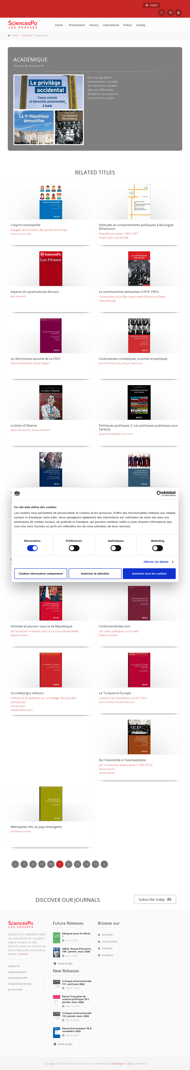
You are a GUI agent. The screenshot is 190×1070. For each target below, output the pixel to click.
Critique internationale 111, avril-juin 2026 (76, 982)
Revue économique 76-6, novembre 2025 (77, 1030)
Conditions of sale (20, 984)
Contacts (14, 966)
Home (59, 25)
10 (51, 864)
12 (68, 864)
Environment (77, 25)
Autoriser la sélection (95, 573)
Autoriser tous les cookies (149, 573)
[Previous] (15, 864)
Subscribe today (155, 899)
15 (95, 864)
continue (23, 954)
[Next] (104, 864)
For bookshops (18, 978)
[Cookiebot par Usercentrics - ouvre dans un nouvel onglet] (159, 493)
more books (63, 963)
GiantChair (117, 1063)
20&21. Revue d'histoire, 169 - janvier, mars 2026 (76, 950)
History (94, 25)
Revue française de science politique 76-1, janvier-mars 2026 (76, 999)
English (151, 5)
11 (59, 864)
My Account (15, 989)
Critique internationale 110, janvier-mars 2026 (76, 1014)
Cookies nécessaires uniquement (41, 573)
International (111, 25)
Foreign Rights (17, 972)
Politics (127, 25)
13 (77, 864)
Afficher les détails (155, 561)
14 (86, 864)
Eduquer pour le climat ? (76, 935)
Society (140, 25)
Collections (27, 35)
